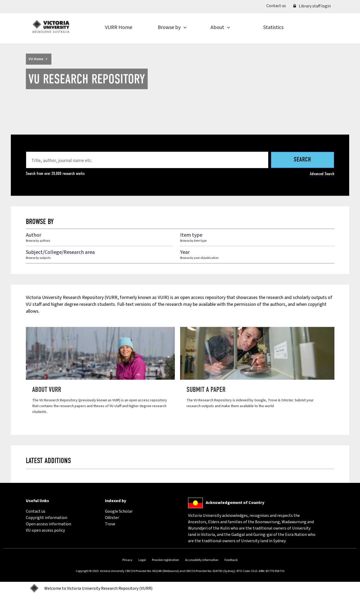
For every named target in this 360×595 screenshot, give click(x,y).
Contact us (278, 5)
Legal (142, 560)
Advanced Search (322, 173)
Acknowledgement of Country (235, 503)
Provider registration (165, 560)
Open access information (48, 524)
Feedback (231, 560)
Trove (110, 524)
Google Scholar (119, 511)
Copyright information (46, 518)
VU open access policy (45, 530)
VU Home (35, 59)
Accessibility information (201, 560)
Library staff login (312, 6)
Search (302, 160)
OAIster (112, 518)
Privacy (127, 560)
